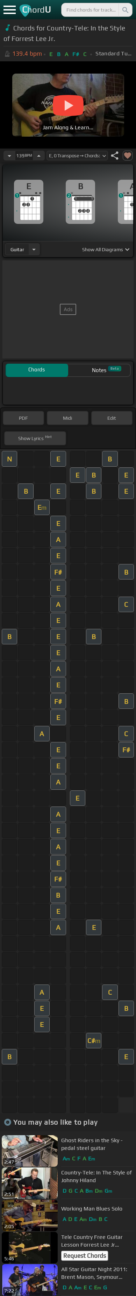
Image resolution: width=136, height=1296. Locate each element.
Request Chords (84, 1255)
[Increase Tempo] (39, 155)
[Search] (125, 10)
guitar (17, 249)
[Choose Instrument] (34, 249)
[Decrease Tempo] (9, 155)
